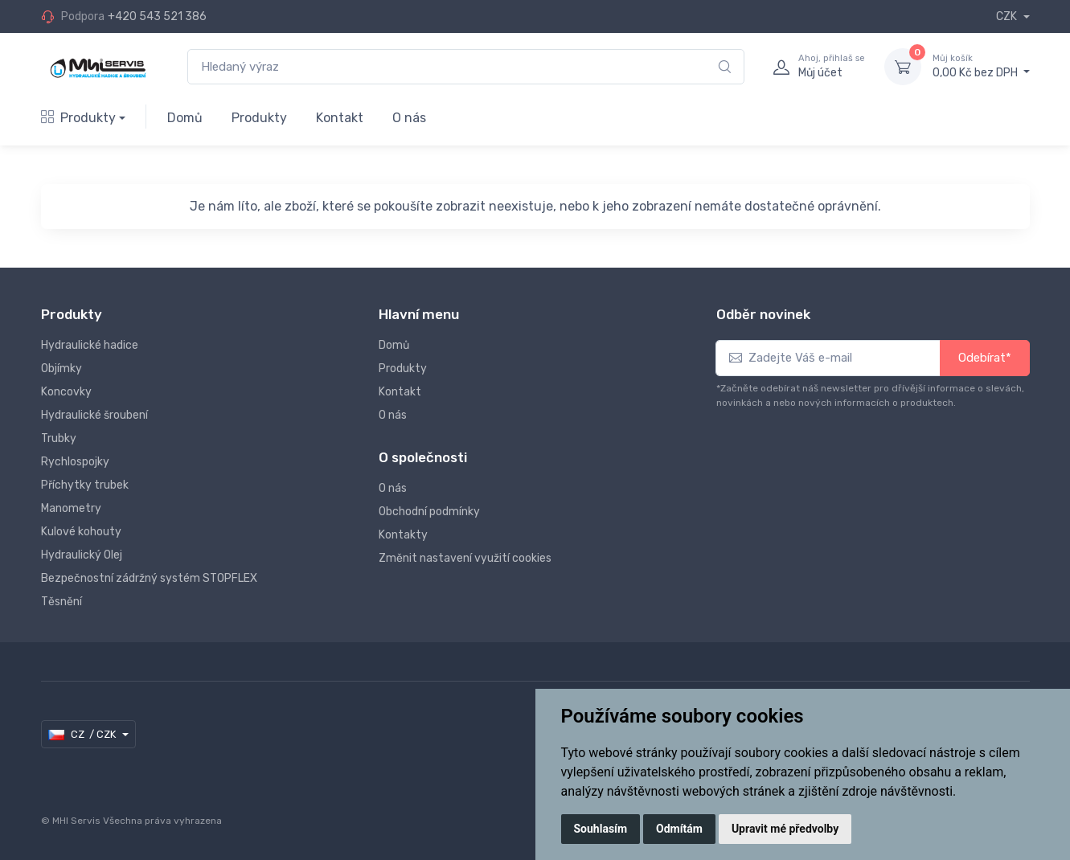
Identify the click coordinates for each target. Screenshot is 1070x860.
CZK (1007, 16)
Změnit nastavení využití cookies (465, 558)
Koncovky (66, 392)
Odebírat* (984, 357)
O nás (409, 117)
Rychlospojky (75, 462)
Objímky (61, 368)
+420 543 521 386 (157, 16)
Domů (185, 117)
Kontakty (403, 535)
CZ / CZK (83, 734)
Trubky (58, 438)
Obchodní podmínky (429, 511)
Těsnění (61, 601)
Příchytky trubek (85, 485)
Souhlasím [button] (601, 828)
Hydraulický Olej (81, 555)
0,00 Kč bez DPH (981, 66)
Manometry (71, 508)
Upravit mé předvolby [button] (785, 828)
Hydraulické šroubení (94, 415)
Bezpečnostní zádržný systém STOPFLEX (149, 578)
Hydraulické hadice (89, 345)
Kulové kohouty (81, 532)
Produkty (78, 117)
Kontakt (339, 117)
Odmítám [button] (679, 828)
